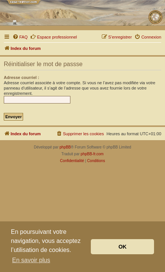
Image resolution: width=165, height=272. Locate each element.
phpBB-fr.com (92, 154)
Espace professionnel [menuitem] (53, 36)
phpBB (65, 147)
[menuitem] (20, 37)
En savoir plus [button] (31, 260)
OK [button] (122, 247)
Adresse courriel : (21, 77)
